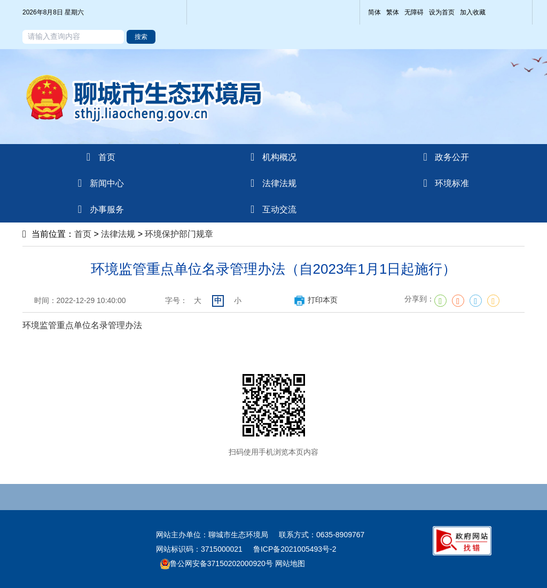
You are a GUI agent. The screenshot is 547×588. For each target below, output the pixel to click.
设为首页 (442, 12)
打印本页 (315, 300)
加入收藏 (473, 12)
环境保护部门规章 (179, 234)
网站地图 (289, 563)
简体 (374, 12)
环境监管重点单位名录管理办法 (82, 325)
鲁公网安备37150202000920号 (216, 563)
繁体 (392, 12)
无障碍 (414, 12)
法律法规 (118, 234)
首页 (82, 234)
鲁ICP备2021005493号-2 (295, 549)
